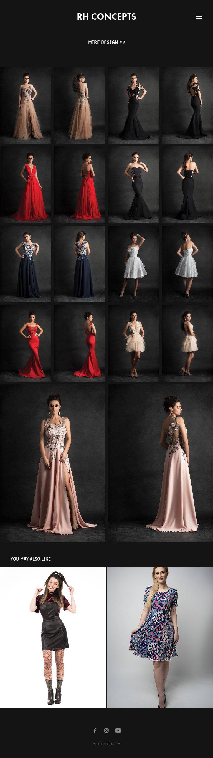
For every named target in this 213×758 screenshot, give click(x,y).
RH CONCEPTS (106, 16)
